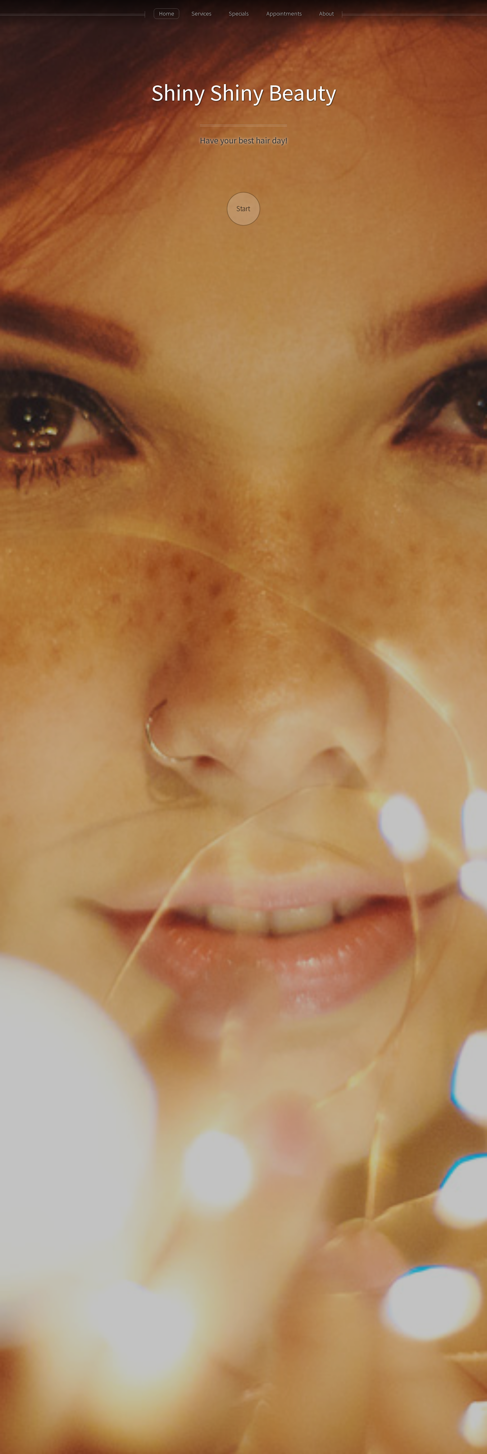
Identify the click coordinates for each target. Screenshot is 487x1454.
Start (243, 208)
